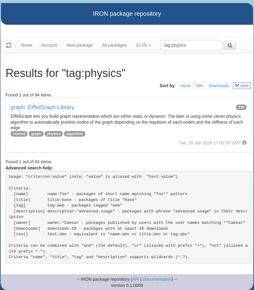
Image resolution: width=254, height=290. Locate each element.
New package (80, 45)
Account (49, 45)
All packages (114, 45)
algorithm (74, 134)
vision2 (19, 134)
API (135, 279)
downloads (219, 85)
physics (54, 134)
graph (36, 134)
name (185, 85)
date (242, 85)
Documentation (157, 279)
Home (26, 45)
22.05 (143, 45)
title (199, 85)
